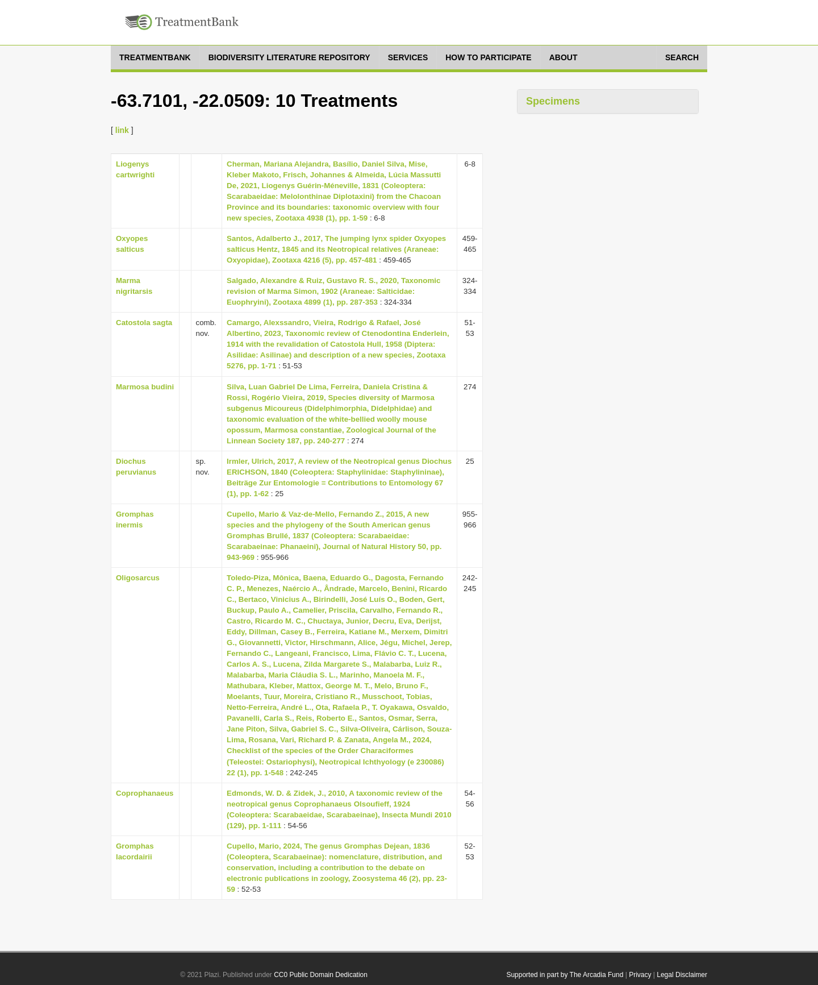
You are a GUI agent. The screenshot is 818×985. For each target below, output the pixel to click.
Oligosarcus (138, 577)
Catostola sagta (144, 322)
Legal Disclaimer (682, 975)
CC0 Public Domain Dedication (321, 975)
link (122, 130)
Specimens (553, 101)
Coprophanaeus (144, 793)
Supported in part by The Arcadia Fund (564, 975)
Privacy (640, 975)
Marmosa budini (145, 387)
